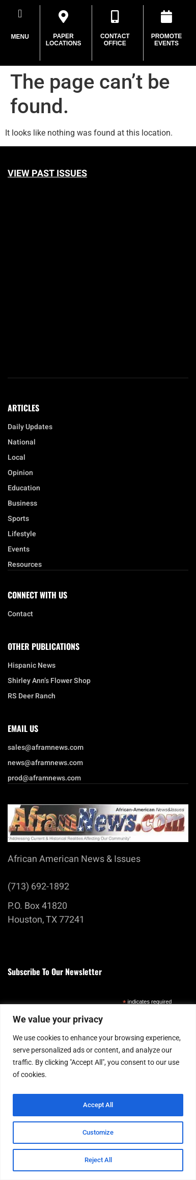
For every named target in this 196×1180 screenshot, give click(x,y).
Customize (98, 1133)
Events (21, 549)
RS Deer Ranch (31, 696)
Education (24, 488)
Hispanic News (31, 666)
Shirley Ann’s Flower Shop (49, 681)
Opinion (20, 473)
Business (22, 504)
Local (19, 458)
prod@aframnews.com (44, 778)
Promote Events (166, 40)
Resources (25, 565)
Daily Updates (30, 427)
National (24, 442)
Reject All (98, 1160)
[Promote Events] (166, 16)
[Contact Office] (114, 16)
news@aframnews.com (45, 763)
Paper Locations (63, 40)
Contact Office (115, 40)
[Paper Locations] (63, 16)
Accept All (98, 1105)
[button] (20, 13)
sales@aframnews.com (45, 748)
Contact (20, 614)
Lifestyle (24, 534)
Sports (18, 519)
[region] (98, 1092)
